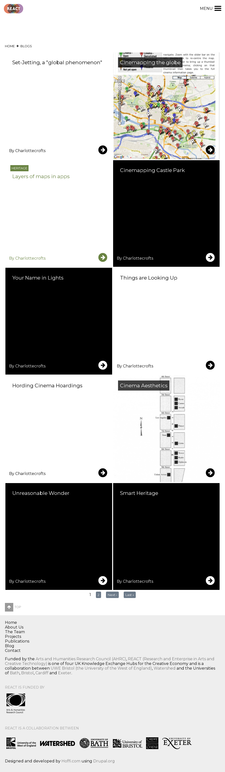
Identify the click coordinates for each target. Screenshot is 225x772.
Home (10, 46)
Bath (14, 673)
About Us (14, 627)
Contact (13, 650)
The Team (15, 632)
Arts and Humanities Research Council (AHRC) (81, 659)
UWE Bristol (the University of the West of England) (101, 668)
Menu (210, 8)
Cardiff (41, 673)
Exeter (64, 673)
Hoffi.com (70, 761)
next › (112, 595)
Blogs (26, 46)
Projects (13, 636)
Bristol (27, 673)
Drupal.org (104, 761)
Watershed (165, 668)
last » (129, 595)
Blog (9, 646)
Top (13, 607)
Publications (17, 641)
